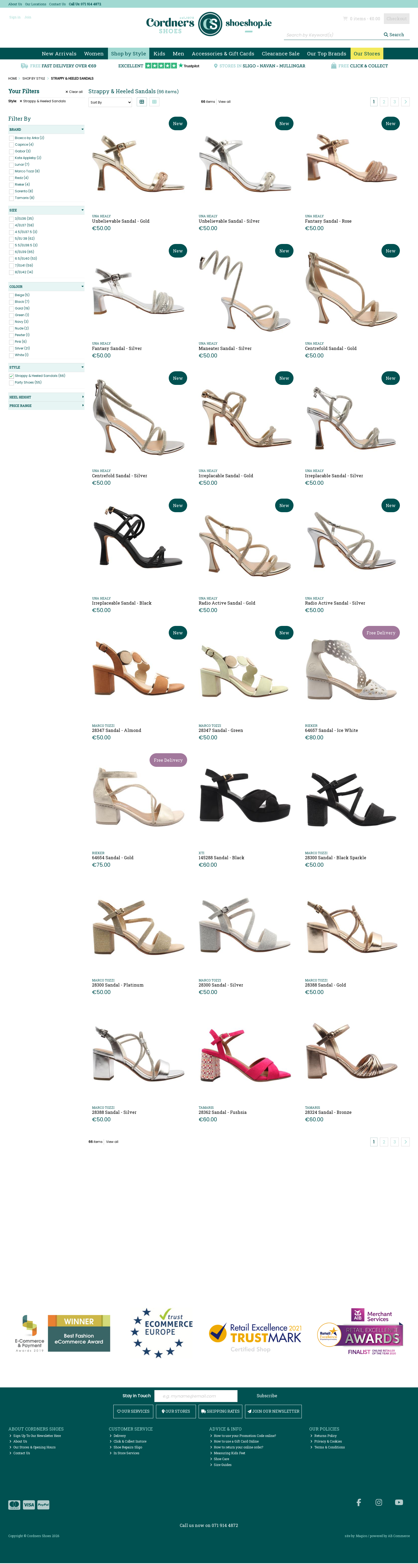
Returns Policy (323, 1436)
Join (27, 17)
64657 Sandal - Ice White (331, 730)
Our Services (133, 1411)
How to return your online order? (236, 1448)
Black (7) (22, 301)
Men (178, 53)
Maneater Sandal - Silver (225, 348)
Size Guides (221, 1465)
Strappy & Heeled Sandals (43, 101)
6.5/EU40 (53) (26, 258)
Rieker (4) (22, 184)
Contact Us (57, 4)
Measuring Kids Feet (228, 1454)
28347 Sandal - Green (221, 730)
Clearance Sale (281, 53)
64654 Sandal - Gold (113, 857)
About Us (15, 4)
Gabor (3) (23, 151)
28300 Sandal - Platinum (118, 985)
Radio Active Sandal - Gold (227, 603)
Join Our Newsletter (273, 1411)
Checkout (397, 18)
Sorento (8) (24, 191)
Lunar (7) (22, 164)
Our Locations (35, 4)
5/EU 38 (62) (25, 238)
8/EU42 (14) (24, 272)
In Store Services (124, 1454)
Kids (159, 53)
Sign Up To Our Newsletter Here (35, 1436)
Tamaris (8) (24, 198)
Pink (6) (21, 341)
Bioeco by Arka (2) (29, 137)
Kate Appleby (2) (28, 158)
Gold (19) (22, 308)
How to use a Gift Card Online (234, 1442)
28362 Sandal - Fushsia (223, 1112)
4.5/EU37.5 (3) (26, 232)
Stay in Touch (137, 1396)
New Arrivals (59, 53)
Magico (361, 1536)
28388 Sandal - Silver (114, 1112)
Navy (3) (22, 321)
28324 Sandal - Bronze (328, 1112)
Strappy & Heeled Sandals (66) (40, 375)
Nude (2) (22, 328)
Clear (74, 92)
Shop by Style (128, 53)
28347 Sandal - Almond (116, 730)
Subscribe (267, 1396)
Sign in (15, 17)
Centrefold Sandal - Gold (331, 348)
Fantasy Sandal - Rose (328, 221)
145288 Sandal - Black (221, 857)
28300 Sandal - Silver (221, 985)
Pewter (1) (22, 335)
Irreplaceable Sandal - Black (122, 603)
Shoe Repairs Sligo (126, 1448)
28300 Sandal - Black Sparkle (335, 857)
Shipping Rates (220, 1411)
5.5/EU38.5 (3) (26, 245)
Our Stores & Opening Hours (32, 1448)
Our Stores (367, 53)
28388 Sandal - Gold (325, 985)
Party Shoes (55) (28, 382)
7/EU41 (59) (24, 265)
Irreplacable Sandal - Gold (226, 475)
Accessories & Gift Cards (223, 53)
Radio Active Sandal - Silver (335, 603)
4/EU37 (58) (24, 225)
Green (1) (22, 315)
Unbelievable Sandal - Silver (229, 221)
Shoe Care (219, 1459)
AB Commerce (399, 1536)
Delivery (118, 1436)
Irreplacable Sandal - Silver (334, 475)
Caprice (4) (24, 144)
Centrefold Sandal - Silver (119, 475)
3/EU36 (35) (24, 218)
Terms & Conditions (327, 1448)
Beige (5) (22, 295)
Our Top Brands (326, 53)
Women (94, 53)
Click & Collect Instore (128, 1442)
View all (224, 101)
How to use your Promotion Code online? (243, 1436)
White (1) (22, 355)
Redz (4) (22, 178)
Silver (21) (22, 348)
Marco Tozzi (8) (27, 171)
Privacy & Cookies (326, 1442)
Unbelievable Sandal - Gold (121, 221)
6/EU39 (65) (24, 252)
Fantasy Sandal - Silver (117, 348)
